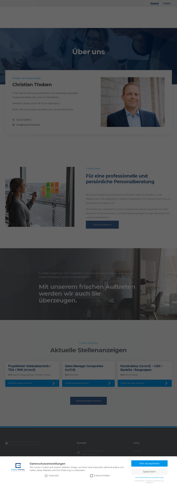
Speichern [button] (149, 471)
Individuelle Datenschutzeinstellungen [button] (149, 477)
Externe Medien (100, 475)
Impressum (149, 483)
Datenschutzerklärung (155, 481)
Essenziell (51, 475)
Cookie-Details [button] (139, 481)
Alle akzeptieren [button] (149, 463)
